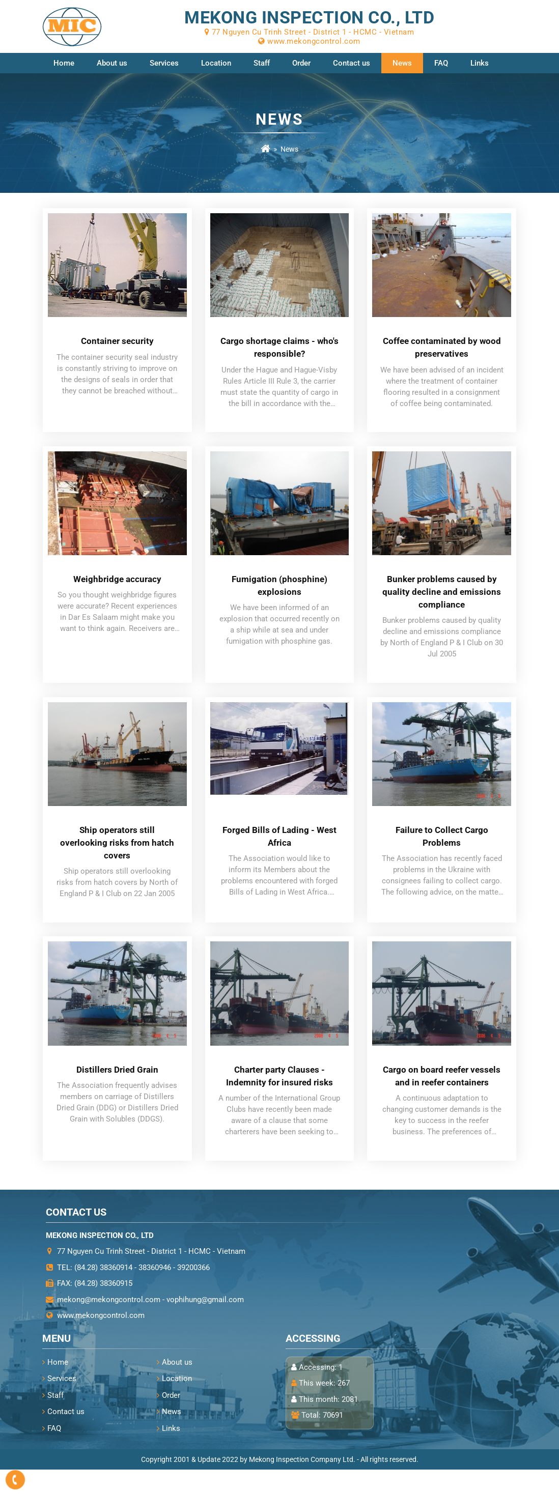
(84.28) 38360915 (103, 1308)
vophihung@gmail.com (205, 1325)
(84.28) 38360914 (103, 1293)
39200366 (193, 1293)
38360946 (154, 1293)
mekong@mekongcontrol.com (108, 1325)
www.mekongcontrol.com (101, 1340)
